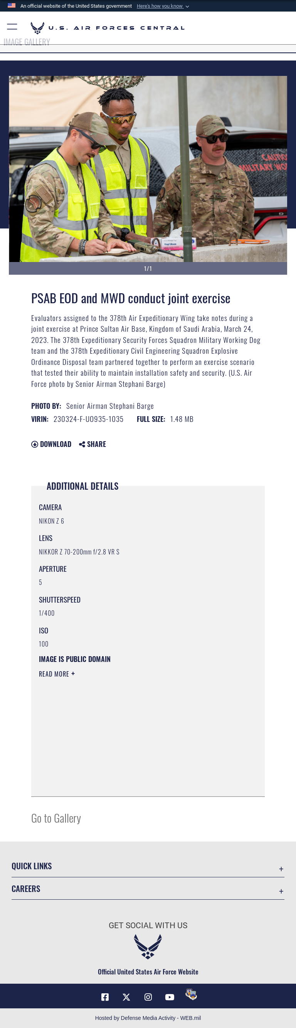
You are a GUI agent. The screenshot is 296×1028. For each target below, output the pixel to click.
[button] (164, 6)
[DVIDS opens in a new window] (191, 994)
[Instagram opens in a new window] (148, 997)
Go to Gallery (56, 817)
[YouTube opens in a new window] (169, 997)
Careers (26, 888)
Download (51, 444)
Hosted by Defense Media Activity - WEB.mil (148, 1018)
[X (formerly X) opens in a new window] (126, 997)
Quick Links (32, 866)
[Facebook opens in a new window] (105, 997)
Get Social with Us (148, 925)
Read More (55, 674)
